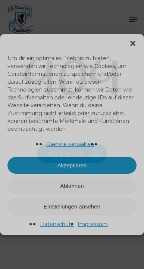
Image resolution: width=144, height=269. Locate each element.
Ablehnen (72, 186)
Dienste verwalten (70, 144)
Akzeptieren (72, 165)
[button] (133, 43)
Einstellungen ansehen (72, 206)
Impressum (93, 224)
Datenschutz (57, 224)
